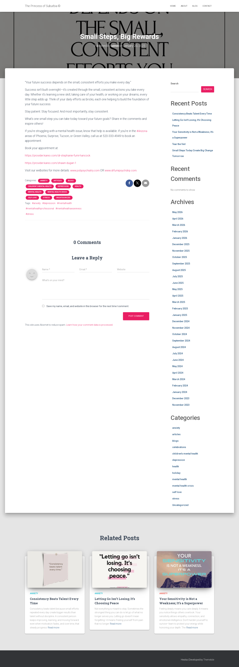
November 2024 (181, 327)
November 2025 (181, 250)
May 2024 (177, 366)
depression (63, 186)
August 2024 (179, 347)
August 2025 (179, 270)
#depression (48, 202)
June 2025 (178, 282)
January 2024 (179, 392)
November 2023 (181, 404)
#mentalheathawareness (68, 208)
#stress (30, 213)
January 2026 (179, 237)
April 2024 (177, 372)
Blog (195, 6)
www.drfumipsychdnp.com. (124, 170)
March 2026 (178, 225)
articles (58, 180)
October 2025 (179, 257)
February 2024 (180, 385)
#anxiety (36, 202)
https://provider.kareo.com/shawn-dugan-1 (52, 162)
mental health (34, 191)
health (78, 186)
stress (46, 197)
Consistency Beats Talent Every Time (192, 113)
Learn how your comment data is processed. (89, 324)
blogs (71, 180)
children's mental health (39, 186)
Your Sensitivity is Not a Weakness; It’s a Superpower (181, 601)
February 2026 (180, 231)
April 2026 (177, 218)
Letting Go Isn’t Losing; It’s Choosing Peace (115, 601)
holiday (176, 472)
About (184, 6)
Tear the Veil (179, 144)
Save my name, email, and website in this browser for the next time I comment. (87, 305)
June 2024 (178, 359)
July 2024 (177, 353)
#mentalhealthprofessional (40, 208)
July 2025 (177, 276)
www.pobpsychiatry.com (86, 170)
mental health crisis (57, 191)
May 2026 (177, 212)
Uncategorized (63, 197)
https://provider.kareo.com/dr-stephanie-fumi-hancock (59, 155)
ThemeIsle (208, 659)
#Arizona (142, 131)
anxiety (43, 180)
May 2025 (177, 289)
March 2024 (178, 379)
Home (173, 6)
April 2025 (177, 295)
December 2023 (180, 398)
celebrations (179, 447)
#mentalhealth (64, 202)
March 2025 (178, 302)
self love (32, 197)
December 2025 (180, 244)
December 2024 (180, 321)
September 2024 (181, 340)
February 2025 (180, 308)
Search (174, 83)
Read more (53, 627)
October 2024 (179, 334)
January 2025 (179, 315)
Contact (207, 6)
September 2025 (181, 263)
